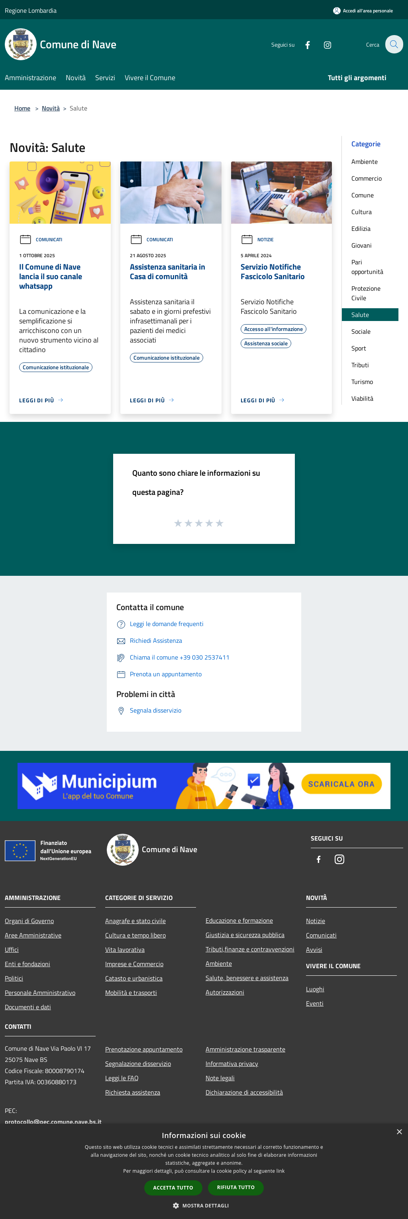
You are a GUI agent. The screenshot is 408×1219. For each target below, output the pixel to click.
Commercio (366, 178)
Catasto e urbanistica (134, 978)
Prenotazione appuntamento (143, 1049)
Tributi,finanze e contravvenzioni (250, 949)
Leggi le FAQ (122, 1078)
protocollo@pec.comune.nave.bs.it (53, 1121)
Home (22, 108)
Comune (362, 195)
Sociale (361, 331)
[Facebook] (303, 44)
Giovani (361, 245)
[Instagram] (323, 44)
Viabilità (362, 398)
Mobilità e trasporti (131, 992)
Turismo (362, 381)
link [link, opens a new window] (281, 1171)
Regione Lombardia (31, 10)
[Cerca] (393, 44)
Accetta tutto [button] (173, 1187)
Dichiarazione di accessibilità (244, 1092)
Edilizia (361, 228)
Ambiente (364, 161)
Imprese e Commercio (134, 964)
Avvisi (314, 949)
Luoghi (315, 989)
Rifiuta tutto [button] (236, 1187)
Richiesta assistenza (132, 1092)
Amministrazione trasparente (245, 1049)
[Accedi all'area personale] (363, 10)
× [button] (399, 1132)
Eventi (315, 1003)
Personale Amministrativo (40, 992)
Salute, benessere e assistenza (247, 978)
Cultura (361, 212)
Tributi (360, 365)
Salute (360, 314)
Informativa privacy (232, 1063)
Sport (358, 348)
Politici (14, 978)
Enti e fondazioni (27, 964)
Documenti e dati (28, 1007)
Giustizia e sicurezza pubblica (245, 934)
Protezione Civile (366, 293)
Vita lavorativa (125, 949)
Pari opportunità (367, 266)
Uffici (12, 949)
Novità (51, 108)
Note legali (220, 1078)
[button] (204, 1205)
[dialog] (204, 1171)
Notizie (257, 239)
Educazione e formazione (239, 920)
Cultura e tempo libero (135, 935)
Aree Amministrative (33, 935)
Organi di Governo (29, 921)
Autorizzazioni (225, 992)
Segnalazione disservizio (138, 1063)
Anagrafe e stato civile (135, 921)
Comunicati (40, 239)
